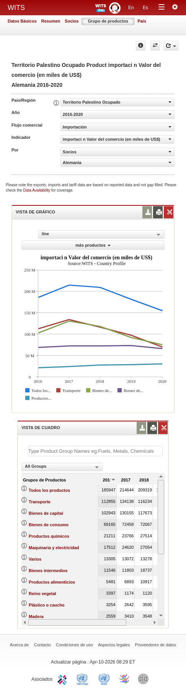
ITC (63, 678)
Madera (36, 616)
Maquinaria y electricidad (54, 547)
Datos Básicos (22, 21)
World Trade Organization (124, 678)
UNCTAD (83, 678)
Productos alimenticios (52, 582)
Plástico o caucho (47, 605)
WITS (16, 7)
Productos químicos (49, 536)
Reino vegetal (42, 593)
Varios (35, 559)
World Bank (145, 678)
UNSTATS (104, 678)
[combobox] (62, 467)
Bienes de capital (46, 513)
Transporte (40, 501)
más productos (93, 245)
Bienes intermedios (48, 570)
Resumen (50, 21)
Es (145, 7)
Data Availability (37, 190)
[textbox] (95, 451)
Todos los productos (49, 490)
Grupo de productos (108, 21)
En (131, 7)
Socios (71, 21)
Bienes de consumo (49, 524)
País (141, 21)
